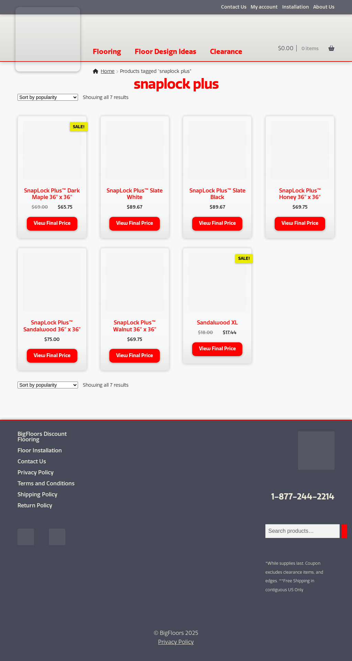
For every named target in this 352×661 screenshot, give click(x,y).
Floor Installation (40, 450)
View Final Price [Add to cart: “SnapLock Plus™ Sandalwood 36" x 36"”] (52, 356)
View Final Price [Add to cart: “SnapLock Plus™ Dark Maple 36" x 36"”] (52, 223)
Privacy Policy (36, 472)
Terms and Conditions (46, 483)
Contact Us (233, 7)
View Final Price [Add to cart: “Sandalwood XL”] (217, 349)
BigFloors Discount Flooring (42, 437)
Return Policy (35, 505)
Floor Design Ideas (165, 51)
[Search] (344, 531)
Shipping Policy (37, 494)
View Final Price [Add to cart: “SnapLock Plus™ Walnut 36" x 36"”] (134, 356)
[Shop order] (48, 97)
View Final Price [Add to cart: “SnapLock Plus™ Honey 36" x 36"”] (300, 223)
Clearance (226, 51)
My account (264, 7)
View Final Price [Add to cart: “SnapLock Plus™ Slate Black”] (217, 223)
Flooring (107, 51)
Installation (295, 7)
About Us (323, 7)
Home (107, 71)
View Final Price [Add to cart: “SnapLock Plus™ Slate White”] (134, 223)
